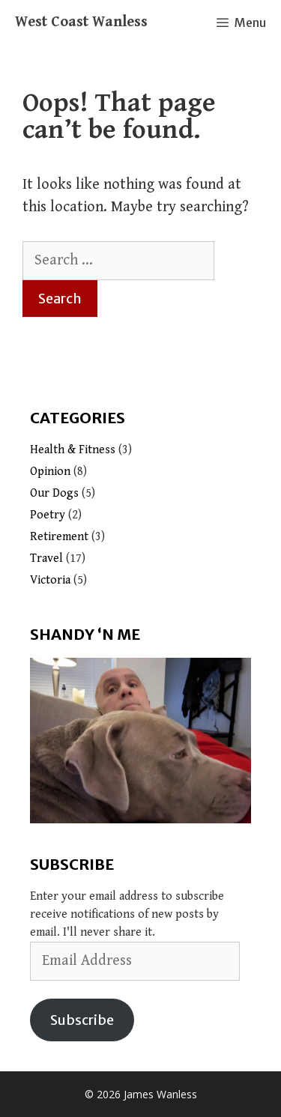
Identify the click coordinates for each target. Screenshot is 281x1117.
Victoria (50, 580)
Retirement (59, 537)
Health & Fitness (72, 450)
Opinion (50, 471)
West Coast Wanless (81, 22)
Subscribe (82, 1020)
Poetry (47, 515)
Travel (46, 558)
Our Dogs (54, 493)
